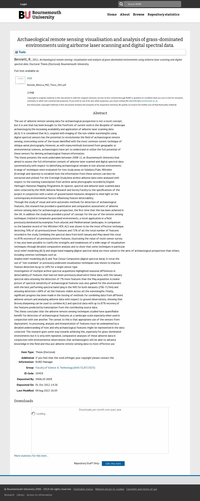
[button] (113, 463)
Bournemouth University (40, 15)
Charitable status (83, 489)
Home (112, 14)
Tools (20, 52)
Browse (138, 14)
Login (23, 4)
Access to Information (39, 494)
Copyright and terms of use (141, 489)
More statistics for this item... (31, 455)
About (125, 14)
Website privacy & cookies (109, 489)
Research (9, 494)
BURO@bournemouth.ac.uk (145, 101)
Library (20, 494)
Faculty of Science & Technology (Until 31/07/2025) (65, 367)
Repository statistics (163, 14)
